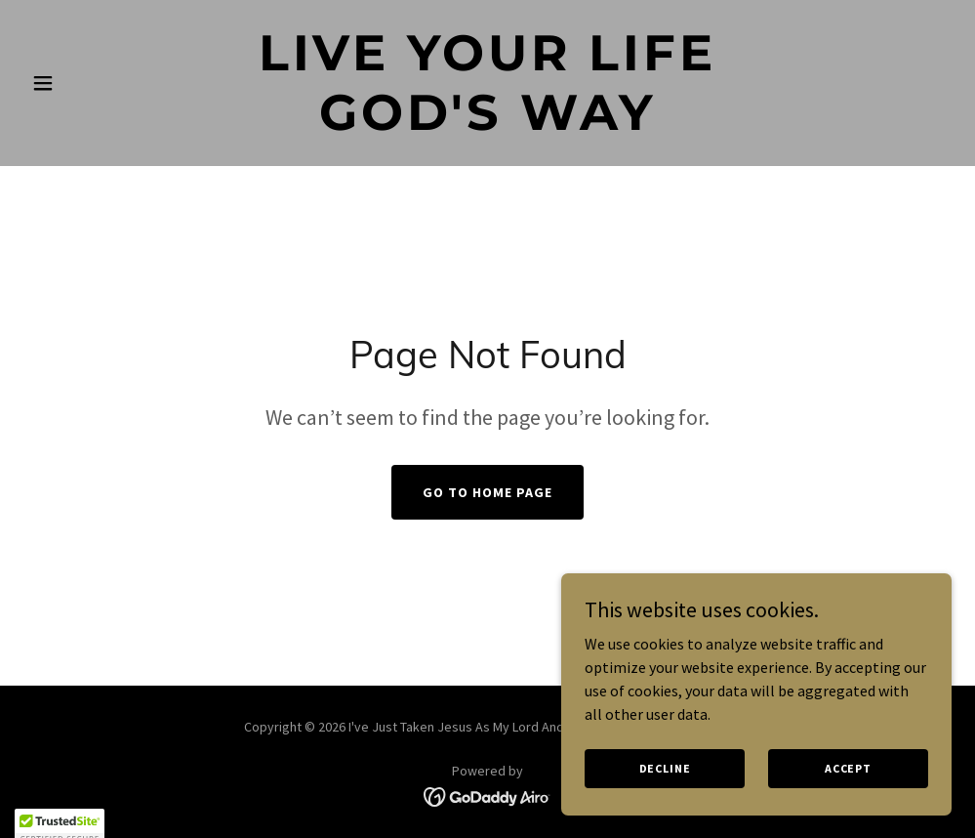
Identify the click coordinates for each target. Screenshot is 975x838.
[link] (487, 124)
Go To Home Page (487, 492)
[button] (93, 83)
